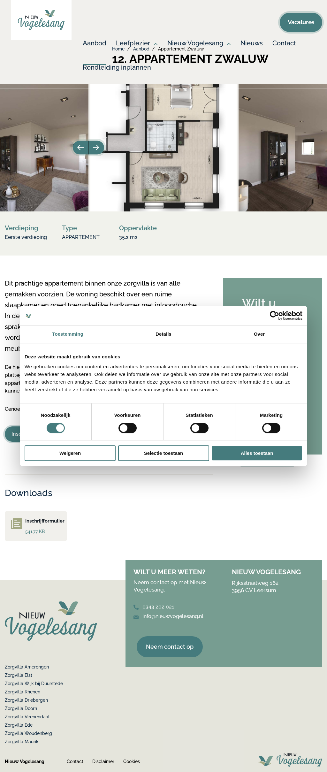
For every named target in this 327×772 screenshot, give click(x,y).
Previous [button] (79, 147)
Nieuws (251, 43)
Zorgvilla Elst (18, 675)
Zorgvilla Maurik (22, 741)
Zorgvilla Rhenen (22, 691)
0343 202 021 (153, 607)
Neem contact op (170, 646)
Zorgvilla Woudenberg (28, 733)
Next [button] (97, 147)
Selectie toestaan (163, 453)
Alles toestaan (257, 453)
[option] (163, 147)
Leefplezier (133, 43)
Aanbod (94, 43)
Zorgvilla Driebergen (26, 700)
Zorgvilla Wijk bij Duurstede (34, 683)
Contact (284, 43)
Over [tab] (259, 334)
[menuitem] (94, 52)
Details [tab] (163, 334)
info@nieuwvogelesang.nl (168, 616)
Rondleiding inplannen (117, 67)
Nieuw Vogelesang (195, 43)
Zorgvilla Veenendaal (27, 716)
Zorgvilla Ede (19, 725)
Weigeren (70, 453)
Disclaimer (103, 761)
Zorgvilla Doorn (21, 708)
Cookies (131, 761)
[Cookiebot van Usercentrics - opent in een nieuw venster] (274, 315)
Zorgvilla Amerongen (27, 666)
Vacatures (301, 22)
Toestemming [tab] (67, 334)
